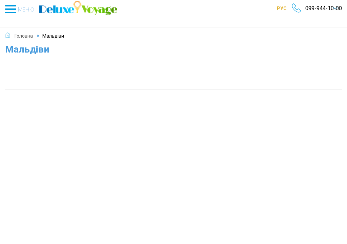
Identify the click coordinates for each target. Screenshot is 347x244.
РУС (274, 8)
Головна (24, 28)
